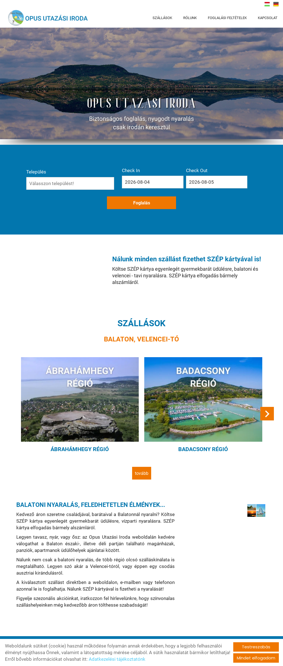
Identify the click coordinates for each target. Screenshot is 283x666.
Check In (140, 172)
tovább (141, 446)
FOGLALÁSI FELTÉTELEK (227, 18)
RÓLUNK (190, 18)
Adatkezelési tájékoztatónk (117, 659)
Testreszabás (256, 647)
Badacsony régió (201, 422)
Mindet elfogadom (256, 658)
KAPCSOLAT (267, 18)
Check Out (177, 172)
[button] (266, 390)
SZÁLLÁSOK (162, 18)
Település (68, 172)
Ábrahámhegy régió (82, 422)
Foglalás (213, 183)
